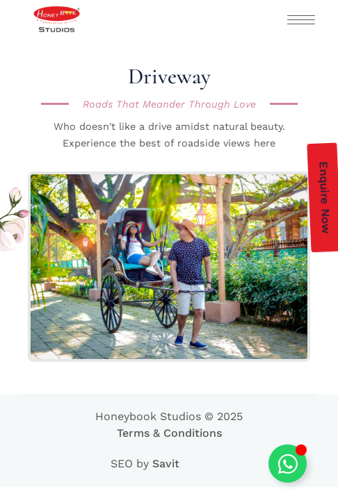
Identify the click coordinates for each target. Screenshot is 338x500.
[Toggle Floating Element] (287, 463)
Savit (165, 463)
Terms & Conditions (169, 433)
